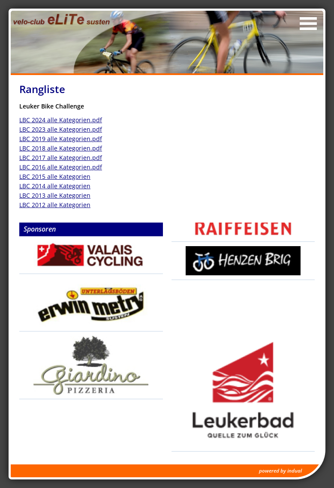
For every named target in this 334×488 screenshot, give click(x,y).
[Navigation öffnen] (308, 23)
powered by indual (280, 470)
